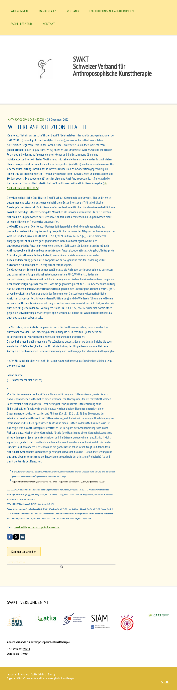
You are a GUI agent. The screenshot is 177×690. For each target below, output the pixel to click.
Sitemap (51, 674)
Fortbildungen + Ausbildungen (111, 11)
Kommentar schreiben (23, 552)
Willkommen (19, 11)
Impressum (11, 674)
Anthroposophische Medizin (26, 119)
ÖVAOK (25, 654)
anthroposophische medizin (44, 527)
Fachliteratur (21, 23)
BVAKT (26, 649)
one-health (20, 527)
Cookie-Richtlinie (38, 674)
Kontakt (49, 23)
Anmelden (165, 682)
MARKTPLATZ (47, 11)
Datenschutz (23, 674)
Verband (73, 11)
